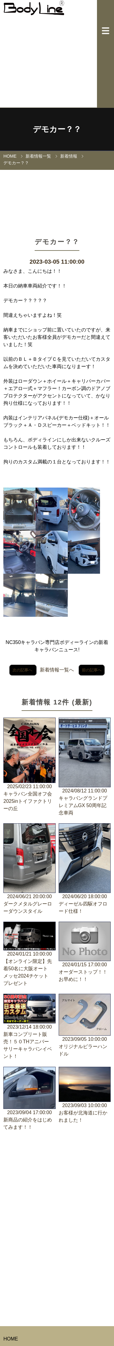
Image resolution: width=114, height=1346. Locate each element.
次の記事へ (22, 670)
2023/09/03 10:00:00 (85, 1095)
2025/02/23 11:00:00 (29, 765)
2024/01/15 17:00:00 (85, 952)
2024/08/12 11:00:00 (85, 767)
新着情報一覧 (38, 156)
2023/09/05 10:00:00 (85, 1026)
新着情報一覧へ (57, 669)
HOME (9, 156)
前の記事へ (92, 670)
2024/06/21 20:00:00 (29, 869)
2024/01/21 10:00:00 (29, 954)
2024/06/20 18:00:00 (85, 869)
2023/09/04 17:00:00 (29, 1099)
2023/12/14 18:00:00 (29, 1027)
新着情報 (68, 156)
